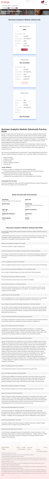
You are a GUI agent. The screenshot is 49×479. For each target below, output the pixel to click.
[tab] (24, 232)
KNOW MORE (24, 82)
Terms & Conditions (22, 449)
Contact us (29, 449)
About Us (18, 447)
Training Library (6, 5)
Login (46, 2)
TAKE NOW (24, 49)
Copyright (24, 447)
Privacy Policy (29, 447)
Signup (45, 4)
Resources (14, 5)
